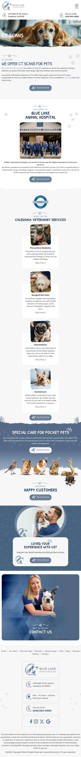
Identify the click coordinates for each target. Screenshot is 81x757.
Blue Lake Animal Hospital (12, 68)
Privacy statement (68, 752)
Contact (45, 654)
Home (3, 651)
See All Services (43, 417)
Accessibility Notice (51, 752)
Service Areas (51, 651)
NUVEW (9, 752)
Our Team (13, 651)
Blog (68, 651)
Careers (35, 654)
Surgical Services (40, 301)
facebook (31, 721)
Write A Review (43, 560)
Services (38, 651)
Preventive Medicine (40, 252)
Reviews (76, 651)
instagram (36, 721)
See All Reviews (43, 497)
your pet (67, 78)
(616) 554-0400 (72, 16)
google (48, 721)
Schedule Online (43, 88)
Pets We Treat (26, 651)
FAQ (61, 651)
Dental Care (40, 396)
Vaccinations (40, 349)
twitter (42, 721)
